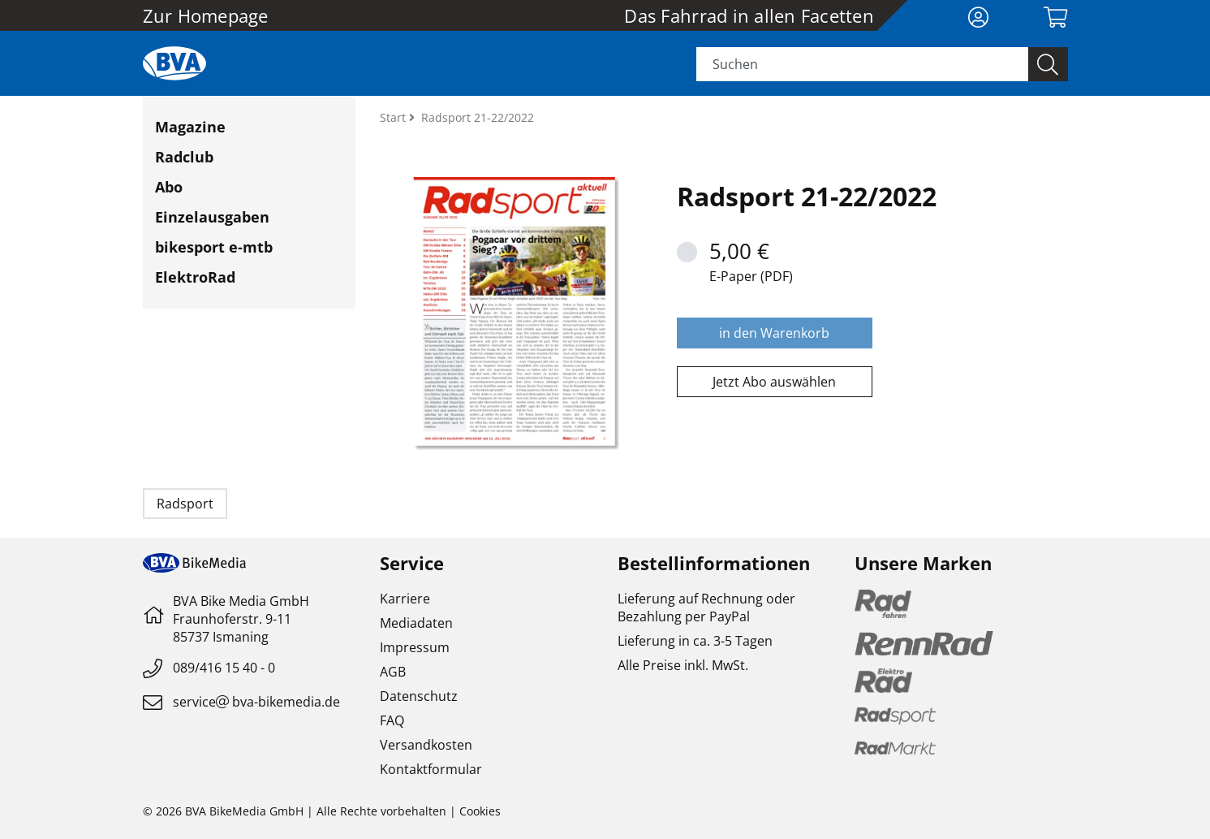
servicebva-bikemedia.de (256, 702)
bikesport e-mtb (214, 247)
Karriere (405, 599)
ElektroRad (195, 277)
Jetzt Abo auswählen (774, 382)
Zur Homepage (206, 15)
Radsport (185, 503)
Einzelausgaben (212, 217)
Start (394, 117)
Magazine (190, 126)
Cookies (480, 811)
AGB (393, 672)
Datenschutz (419, 696)
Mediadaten (416, 623)
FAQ (392, 720)
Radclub (184, 157)
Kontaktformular (431, 769)
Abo (169, 187)
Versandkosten (426, 745)
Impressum (415, 647)
